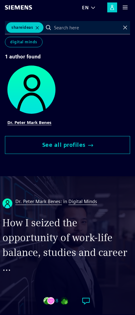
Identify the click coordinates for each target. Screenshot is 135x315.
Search (48, 27)
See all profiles (67, 145)
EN (85, 8)
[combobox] (86, 27)
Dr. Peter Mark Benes (29, 122)
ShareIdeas (22, 27)
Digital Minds (23, 42)
